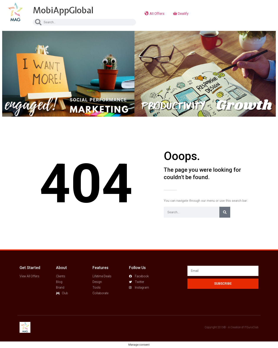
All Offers (154, 13)
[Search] (224, 212)
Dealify (181, 14)
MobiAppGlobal (63, 10)
